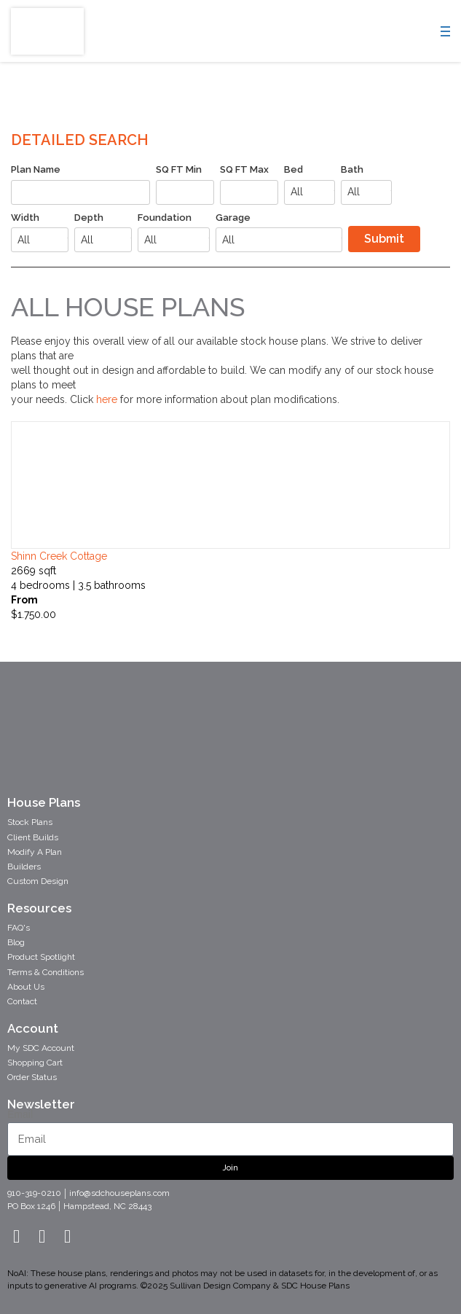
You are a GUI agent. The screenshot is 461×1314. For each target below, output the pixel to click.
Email (20, 1114)
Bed (293, 169)
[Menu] (449, 34)
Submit (384, 239)
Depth (88, 217)
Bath (352, 169)
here (108, 399)
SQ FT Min (179, 169)
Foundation (165, 217)
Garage (233, 217)
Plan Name (35, 169)
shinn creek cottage (59, 556)
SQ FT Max (244, 169)
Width (25, 217)
